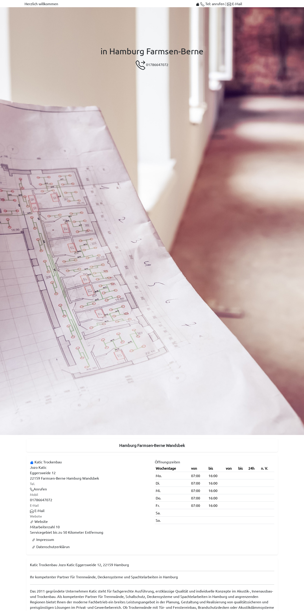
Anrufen (38, 489)
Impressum (43, 539)
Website (39, 521)
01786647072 (152, 65)
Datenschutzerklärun (51, 546)
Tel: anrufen (212, 3)
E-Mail (234, 3)
